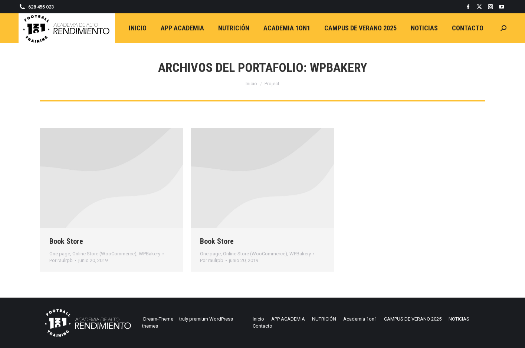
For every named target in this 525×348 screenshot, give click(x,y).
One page (59, 253)
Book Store (66, 241)
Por (61, 260)
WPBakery (149, 253)
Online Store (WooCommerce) (104, 253)
